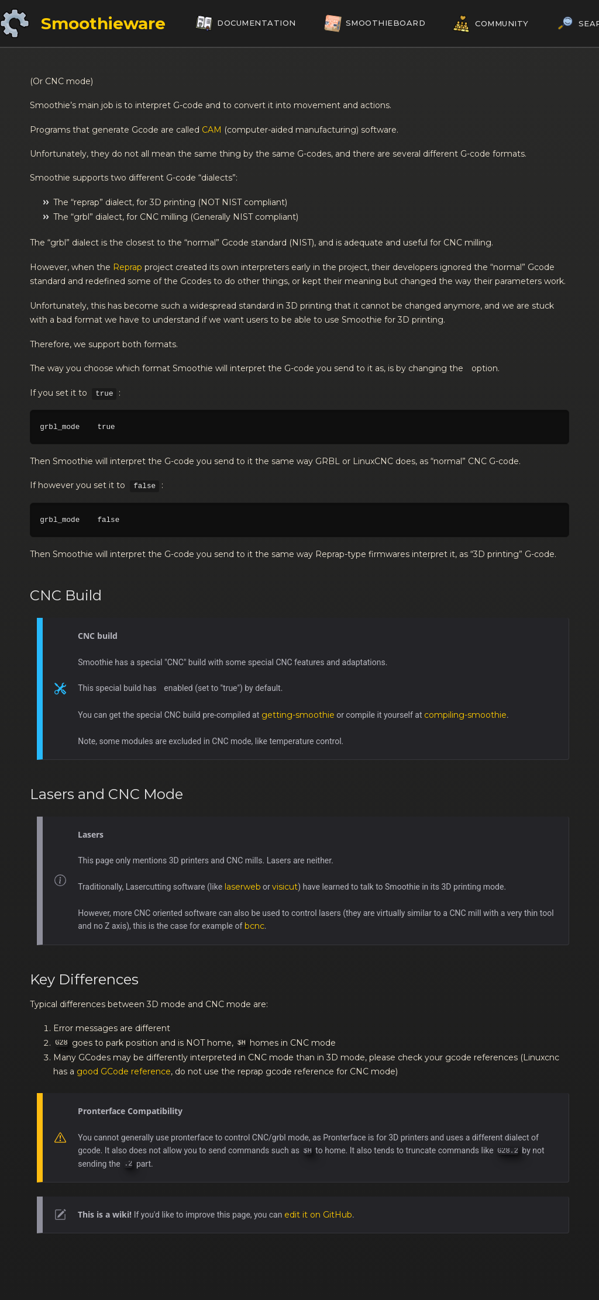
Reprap (127, 267)
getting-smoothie (298, 715)
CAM (212, 130)
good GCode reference (124, 1071)
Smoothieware (103, 23)
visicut (285, 886)
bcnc (254, 926)
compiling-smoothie (465, 715)
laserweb (243, 886)
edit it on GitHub (318, 1214)
